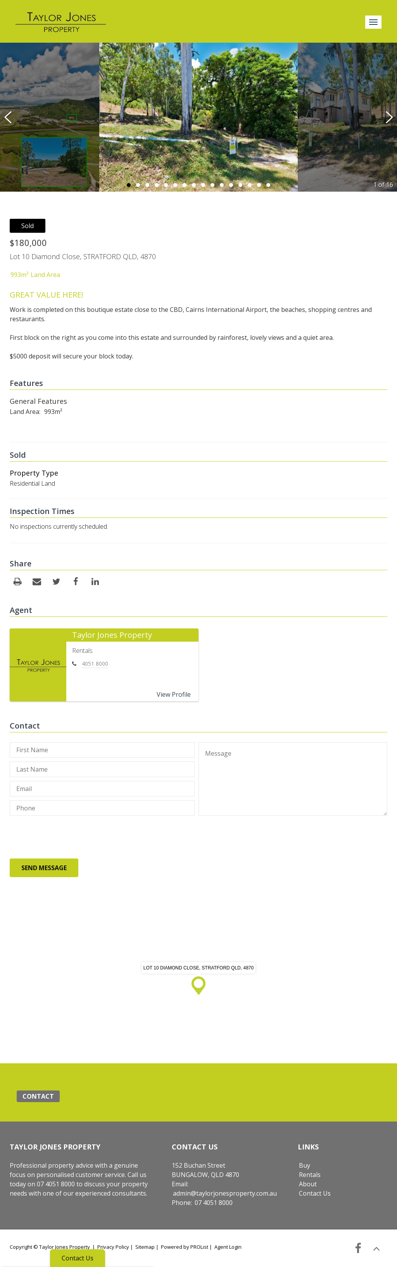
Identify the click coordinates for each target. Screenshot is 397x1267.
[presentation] (69, 839)
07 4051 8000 (214, 1202)
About (308, 1184)
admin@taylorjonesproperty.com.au (225, 1193)
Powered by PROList (184, 1246)
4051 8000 (95, 663)
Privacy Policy (113, 1246)
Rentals (310, 1174)
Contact (38, 1096)
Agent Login (228, 1246)
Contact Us (315, 1193)
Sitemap (145, 1246)
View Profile (174, 694)
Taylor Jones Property (112, 635)
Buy (304, 1165)
